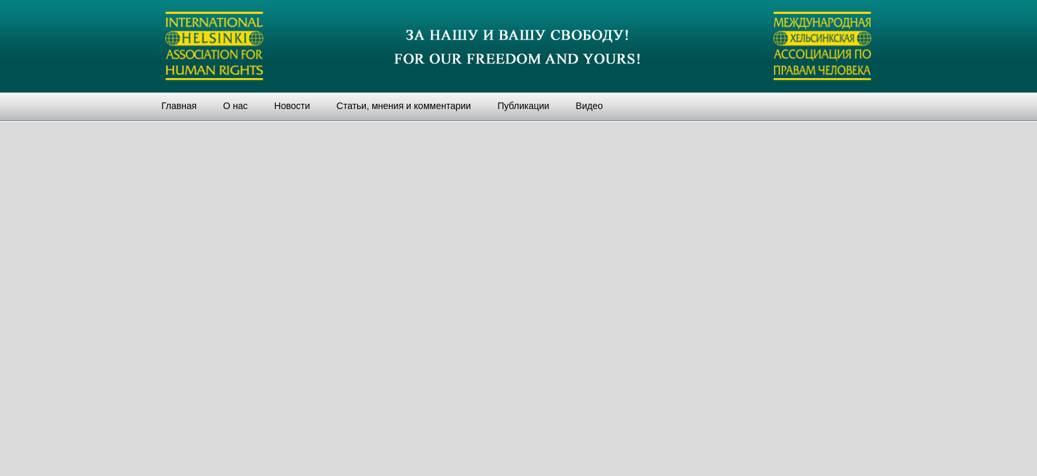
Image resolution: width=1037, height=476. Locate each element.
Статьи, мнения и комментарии (404, 105)
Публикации (523, 105)
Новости (292, 105)
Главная (178, 105)
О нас (235, 105)
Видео (589, 105)
